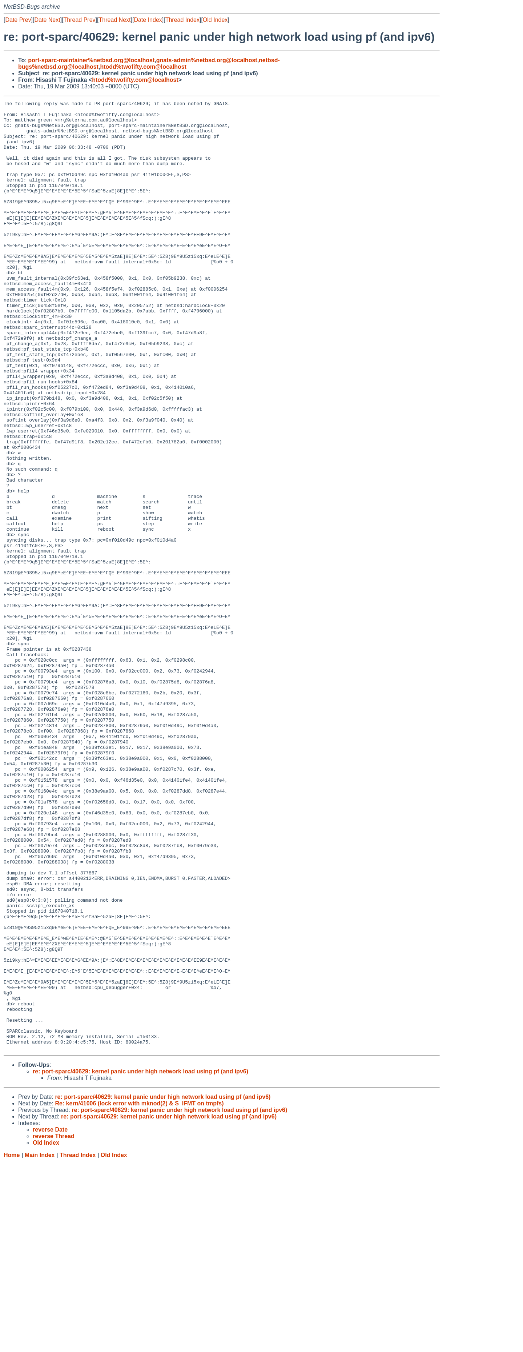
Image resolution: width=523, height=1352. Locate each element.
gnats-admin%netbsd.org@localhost (206, 60)
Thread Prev (80, 20)
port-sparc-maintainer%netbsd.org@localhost (91, 60)
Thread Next (114, 20)
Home (12, 1345)
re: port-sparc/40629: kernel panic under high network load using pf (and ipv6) (140, 1261)
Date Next (47, 20)
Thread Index (182, 20)
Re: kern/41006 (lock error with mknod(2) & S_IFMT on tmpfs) (139, 1293)
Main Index (40, 1345)
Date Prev (18, 20)
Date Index (148, 20)
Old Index (215, 20)
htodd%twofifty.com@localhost (143, 67)
